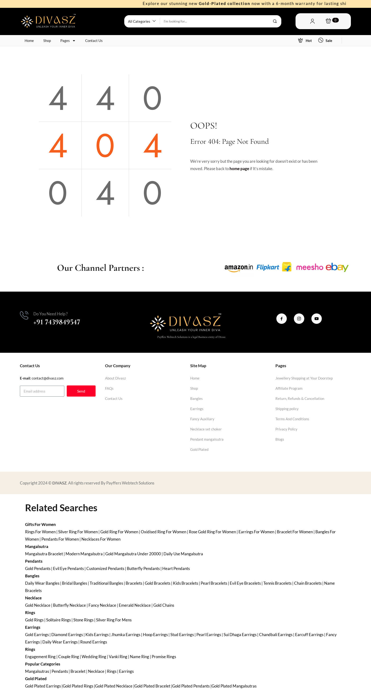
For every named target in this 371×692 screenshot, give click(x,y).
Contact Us (94, 40)
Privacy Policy (286, 429)
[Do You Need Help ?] (24, 315)
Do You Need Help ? (50, 313)
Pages (68, 40)
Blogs (279, 439)
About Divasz (115, 378)
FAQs (109, 388)
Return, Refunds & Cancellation (299, 398)
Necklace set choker (206, 429)
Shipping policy (287, 409)
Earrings (196, 409)
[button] (142, 21)
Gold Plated (199, 449)
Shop (47, 40)
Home (29, 40)
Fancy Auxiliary (202, 419)
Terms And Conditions (292, 419)
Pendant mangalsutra (207, 439)
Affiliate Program (288, 388)
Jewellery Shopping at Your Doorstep (304, 378)
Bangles (196, 398)
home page (239, 168)
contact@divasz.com (47, 378)
